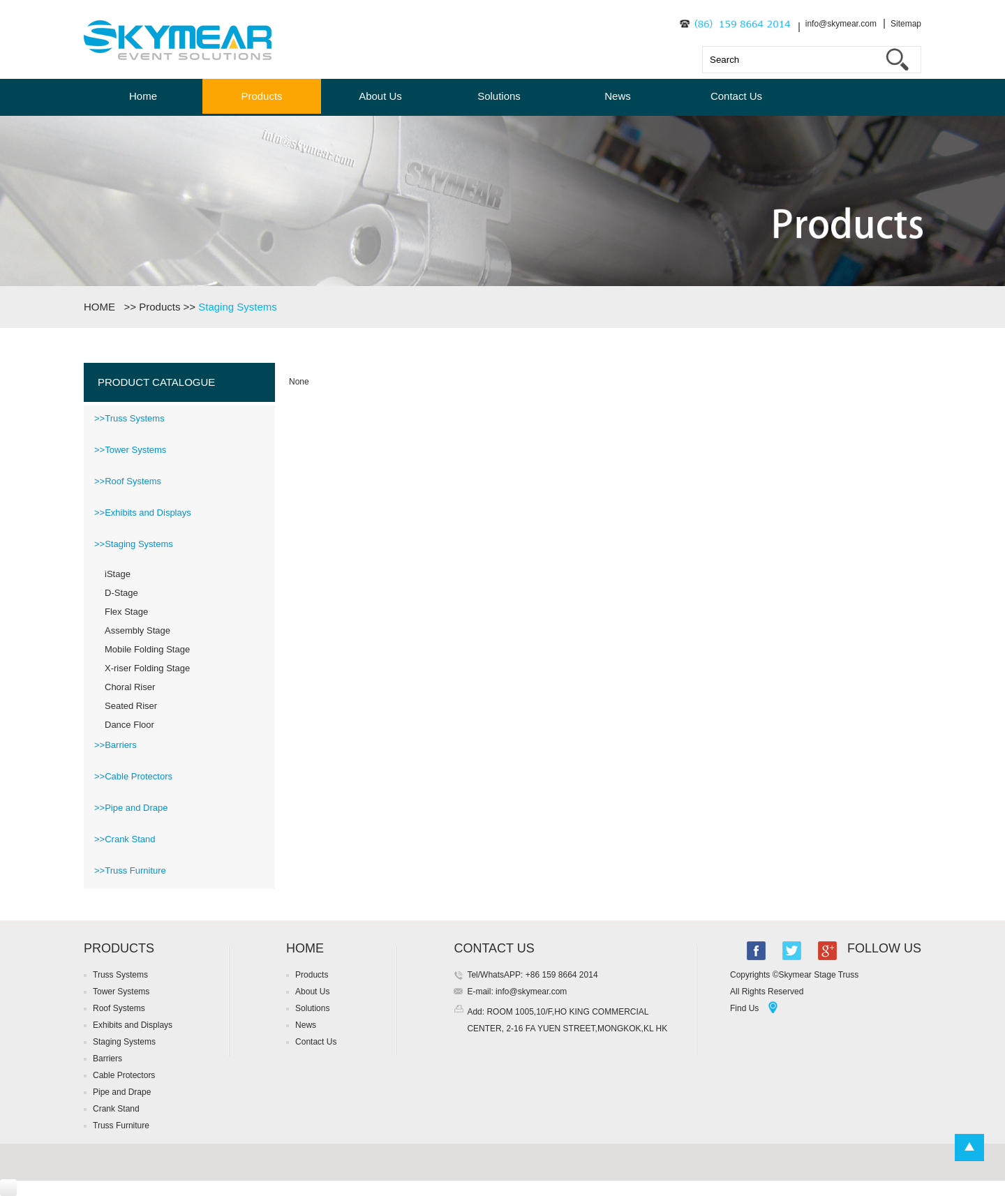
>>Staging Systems (133, 544)
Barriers (107, 1058)
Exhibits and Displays (132, 1025)
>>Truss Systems (129, 418)
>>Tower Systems (130, 449)
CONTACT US (494, 948)
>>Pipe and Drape (131, 807)
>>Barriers (115, 745)
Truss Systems (120, 975)
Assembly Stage (137, 630)
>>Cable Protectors (133, 776)
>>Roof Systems (127, 481)
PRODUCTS (119, 948)
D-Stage (121, 593)
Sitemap (906, 24)
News (617, 96)
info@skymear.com (841, 24)
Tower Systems (121, 991)
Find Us (744, 1008)
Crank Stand (116, 1109)
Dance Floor (129, 724)
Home (143, 96)
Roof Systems (119, 1008)
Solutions (499, 96)
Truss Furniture (121, 1125)
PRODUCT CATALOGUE (156, 382)
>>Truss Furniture (130, 870)
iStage (118, 574)
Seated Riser (131, 706)
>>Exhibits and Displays (142, 512)
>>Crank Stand (124, 839)
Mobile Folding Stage (147, 649)
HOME (102, 307)
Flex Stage (126, 611)
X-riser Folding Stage (147, 668)
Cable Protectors (124, 1075)
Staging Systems (237, 307)
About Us (380, 96)
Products (261, 96)
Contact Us (736, 96)
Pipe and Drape (122, 1092)
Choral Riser (130, 687)
